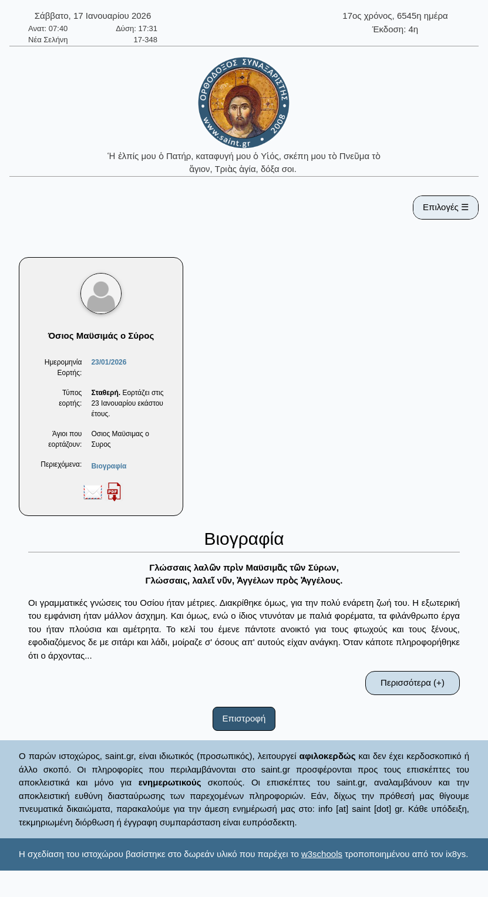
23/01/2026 (108, 362)
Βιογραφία (108, 466)
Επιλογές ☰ (446, 207)
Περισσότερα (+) (413, 682)
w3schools (321, 854)
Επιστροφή (244, 718)
